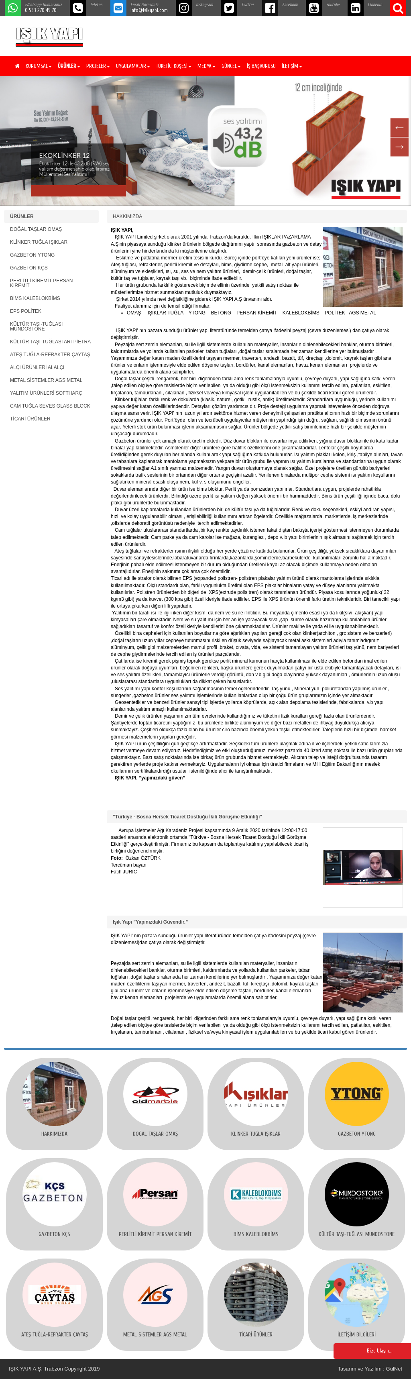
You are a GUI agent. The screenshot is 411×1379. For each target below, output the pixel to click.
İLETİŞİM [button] (292, 66)
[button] (68, 66)
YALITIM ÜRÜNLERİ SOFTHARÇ (46, 393)
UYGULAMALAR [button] (133, 66)
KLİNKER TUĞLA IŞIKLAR (38, 242)
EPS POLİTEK (25, 311)
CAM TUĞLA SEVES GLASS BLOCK (50, 406)
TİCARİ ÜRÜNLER (30, 419)
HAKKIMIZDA (127, 216)
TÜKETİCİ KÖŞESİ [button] (173, 66)
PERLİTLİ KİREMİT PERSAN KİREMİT (41, 283)
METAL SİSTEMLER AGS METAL (46, 380)
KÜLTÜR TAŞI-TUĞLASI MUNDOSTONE (36, 326)
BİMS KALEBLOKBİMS (35, 298)
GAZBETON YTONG (32, 255)
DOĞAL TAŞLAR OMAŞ (36, 229)
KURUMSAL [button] (39, 66)
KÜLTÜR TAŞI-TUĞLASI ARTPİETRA (50, 342)
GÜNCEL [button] (231, 66)
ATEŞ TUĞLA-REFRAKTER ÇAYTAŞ (50, 354)
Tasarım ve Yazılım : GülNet (370, 1369)
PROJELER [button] (98, 66)
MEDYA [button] (206, 66)
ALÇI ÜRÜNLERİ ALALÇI (37, 367)
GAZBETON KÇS (29, 268)
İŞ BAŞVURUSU (261, 66)
